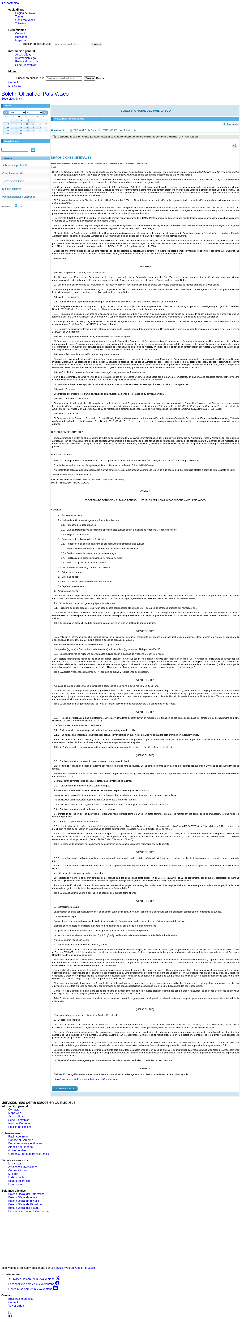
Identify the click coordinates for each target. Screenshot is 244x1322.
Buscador (21, 36)
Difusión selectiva (11, 188)
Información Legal (19, 1123)
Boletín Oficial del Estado (23, 1207)
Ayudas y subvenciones (22, 1167)
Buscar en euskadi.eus (37, 43)
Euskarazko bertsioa (20, 1298)
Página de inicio (25, 13)
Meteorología (16, 1177)
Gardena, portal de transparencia (28, 1153)
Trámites (20, 23)
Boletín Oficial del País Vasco (35, 94)
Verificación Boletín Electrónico (19, 196)
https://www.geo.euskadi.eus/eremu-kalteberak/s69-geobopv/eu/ (86, 1079)
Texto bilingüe (130, 130)
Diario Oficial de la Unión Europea (29, 1211)
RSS (18, 206)
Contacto (20, 33)
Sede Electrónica (25, 64)
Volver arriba (16, 1305)
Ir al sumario (230, 124)
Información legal (25, 58)
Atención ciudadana (20, 1146)
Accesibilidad (23, 54)
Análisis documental (65, 1088)
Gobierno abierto (18, 1150)
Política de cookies (26, 61)
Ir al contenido (10, 3)
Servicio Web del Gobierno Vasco (74, 1267)
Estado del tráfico (19, 1180)
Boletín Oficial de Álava (22, 1197)
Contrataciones (17, 1170)
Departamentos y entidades (25, 1143)
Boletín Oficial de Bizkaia (23, 1200)
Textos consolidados (13, 181)
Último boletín (7, 206)
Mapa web (21, 40)
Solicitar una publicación (15, 165)
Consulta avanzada (12, 173)
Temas (19, 16)
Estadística (15, 1184)
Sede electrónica (11, 98)
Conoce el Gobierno (20, 1140)
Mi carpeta (14, 85)
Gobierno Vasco (25, 20)
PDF (85, 130)
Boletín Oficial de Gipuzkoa (25, 1204)
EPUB (109, 130)
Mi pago (13, 1173)
